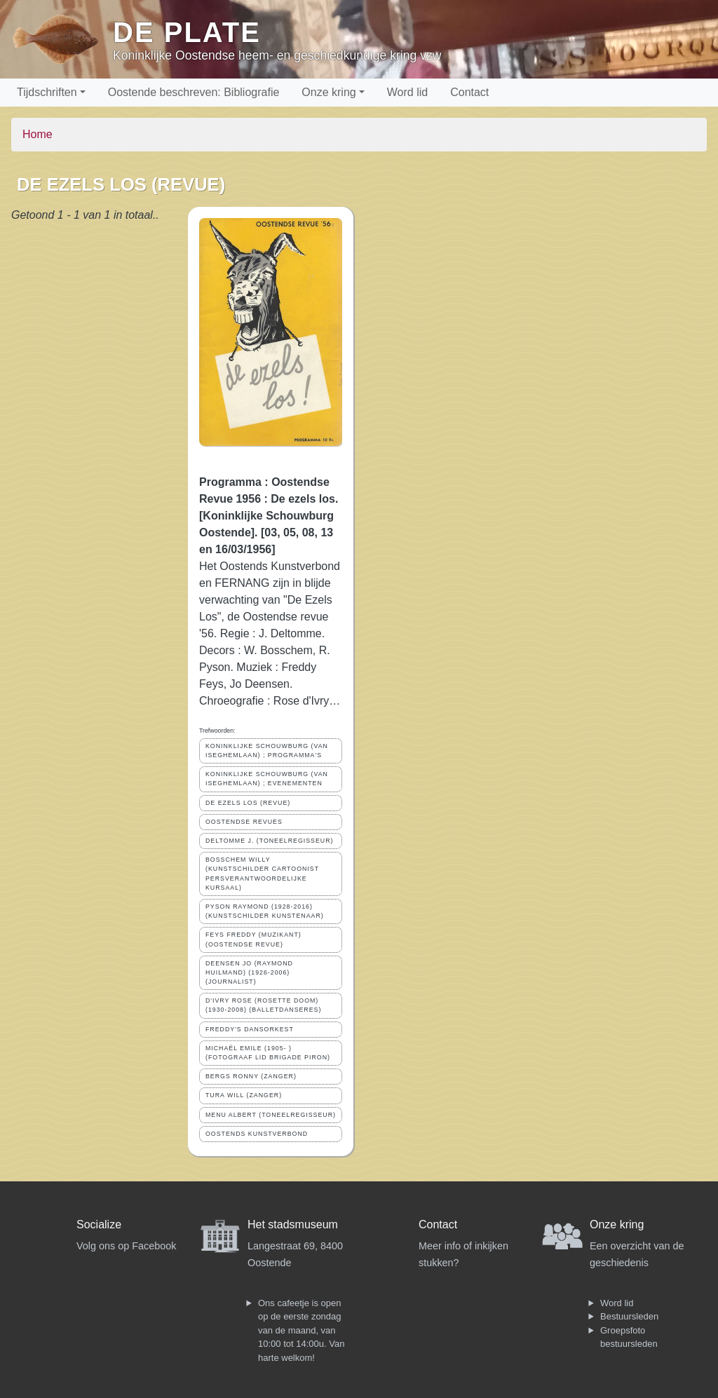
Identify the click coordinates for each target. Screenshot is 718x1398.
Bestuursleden (629, 1316)
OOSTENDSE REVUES (244, 821)
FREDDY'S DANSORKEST (249, 1029)
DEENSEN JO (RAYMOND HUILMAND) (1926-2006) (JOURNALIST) (249, 972)
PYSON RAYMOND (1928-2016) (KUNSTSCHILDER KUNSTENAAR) (264, 911)
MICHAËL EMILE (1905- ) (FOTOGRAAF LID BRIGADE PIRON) (267, 1053)
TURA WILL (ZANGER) (243, 1095)
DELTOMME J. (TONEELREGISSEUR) (269, 840)
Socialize (98, 1224)
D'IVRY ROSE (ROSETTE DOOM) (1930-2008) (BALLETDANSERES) (263, 1005)
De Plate (187, 32)
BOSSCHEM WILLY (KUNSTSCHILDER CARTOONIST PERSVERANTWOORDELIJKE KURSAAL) (262, 873)
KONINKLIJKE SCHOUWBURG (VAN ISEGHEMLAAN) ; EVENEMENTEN (266, 779)
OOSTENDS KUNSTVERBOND (256, 1133)
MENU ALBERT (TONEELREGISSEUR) (270, 1114)
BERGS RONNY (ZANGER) (251, 1076)
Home (37, 134)
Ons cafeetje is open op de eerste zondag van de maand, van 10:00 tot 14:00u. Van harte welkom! (301, 1330)
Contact (469, 92)
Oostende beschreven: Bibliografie (194, 92)
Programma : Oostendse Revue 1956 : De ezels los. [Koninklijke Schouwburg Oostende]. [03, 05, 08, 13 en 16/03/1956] (268, 515)
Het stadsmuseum (293, 1224)
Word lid (407, 92)
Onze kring (328, 92)
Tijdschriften (47, 92)
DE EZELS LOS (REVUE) (247, 802)
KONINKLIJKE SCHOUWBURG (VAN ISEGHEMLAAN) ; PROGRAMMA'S (266, 750)
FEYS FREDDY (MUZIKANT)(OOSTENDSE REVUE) (253, 939)
